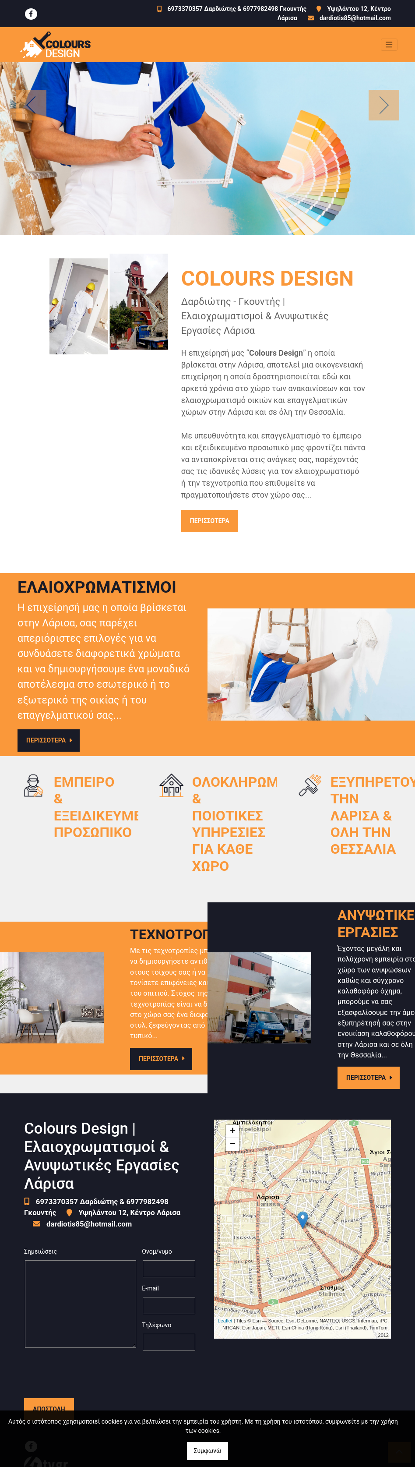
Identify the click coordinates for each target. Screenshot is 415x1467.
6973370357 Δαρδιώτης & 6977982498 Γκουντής (237, 8)
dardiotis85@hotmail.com (355, 17)
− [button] (233, 1144)
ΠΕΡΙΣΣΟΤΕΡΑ (209, 520)
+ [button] (233, 1131)
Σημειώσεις (40, 1251)
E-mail (150, 1288)
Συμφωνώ (207, 1450)
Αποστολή (49, 1375)
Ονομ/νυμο (157, 1251)
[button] (31, 105)
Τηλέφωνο (156, 1325)
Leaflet (225, 1320)
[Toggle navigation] (389, 45)
